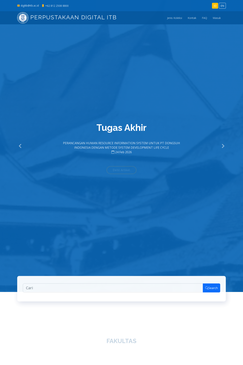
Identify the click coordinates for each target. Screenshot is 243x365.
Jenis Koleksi (174, 18)
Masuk (217, 18)
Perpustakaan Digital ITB (67, 17)
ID (215, 5)
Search (211, 289)
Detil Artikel (121, 171)
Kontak (192, 18)
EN (222, 5)
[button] (20, 146)
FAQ (204, 18)
